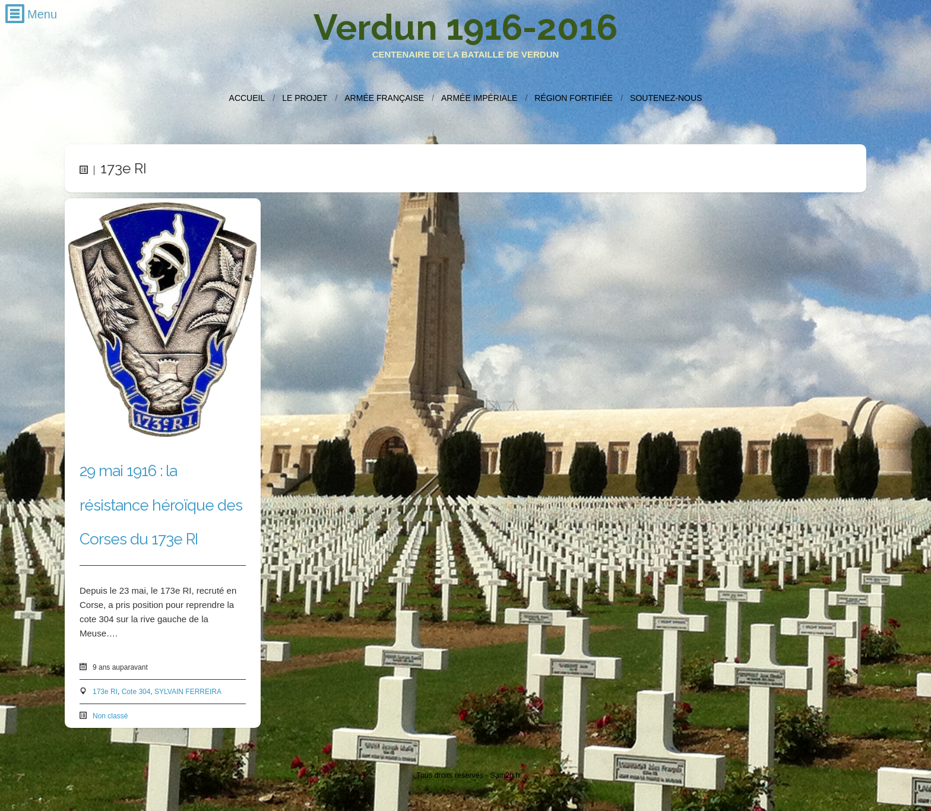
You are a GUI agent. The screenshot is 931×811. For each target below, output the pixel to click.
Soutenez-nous (666, 98)
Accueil (247, 98)
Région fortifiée (573, 98)
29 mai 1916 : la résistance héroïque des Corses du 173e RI (161, 504)
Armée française (384, 98)
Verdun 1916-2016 (466, 27)
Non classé (110, 716)
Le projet (304, 98)
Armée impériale (479, 98)
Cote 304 (136, 692)
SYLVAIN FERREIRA (187, 692)
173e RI (105, 692)
